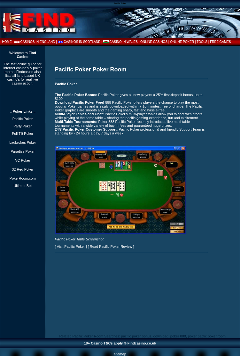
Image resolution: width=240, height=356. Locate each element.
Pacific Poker (66, 84)
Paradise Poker (23, 151)
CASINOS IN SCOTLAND (82, 42)
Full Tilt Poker (22, 133)
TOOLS (202, 42)
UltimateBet (22, 186)
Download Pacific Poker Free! (80, 102)
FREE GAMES (220, 42)
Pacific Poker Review (115, 246)
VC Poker (22, 160)
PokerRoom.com (23, 178)
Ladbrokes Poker (22, 142)
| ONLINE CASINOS (153, 42)
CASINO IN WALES (123, 42)
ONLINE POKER (182, 42)
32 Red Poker (22, 169)
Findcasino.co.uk (142, 343)
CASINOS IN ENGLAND (37, 42)
